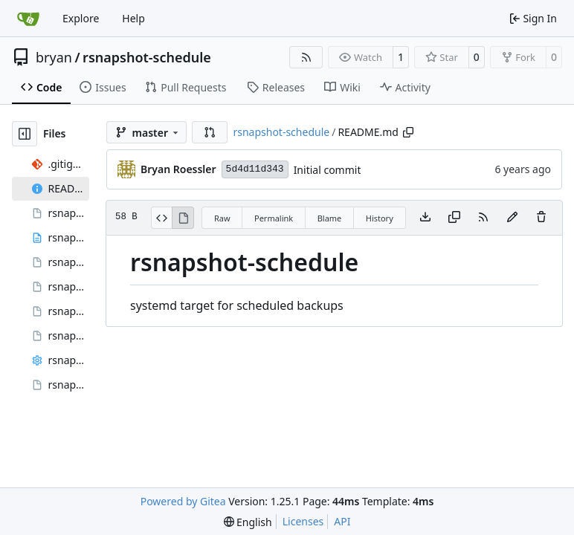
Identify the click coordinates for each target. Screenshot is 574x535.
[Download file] (425, 217)
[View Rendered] (183, 218)
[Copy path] (408, 132)
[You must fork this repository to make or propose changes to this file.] (512, 217)
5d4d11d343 (255, 169)
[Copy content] (454, 217)
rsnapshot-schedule (147, 57)
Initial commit (327, 170)
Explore (80, 18)
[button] (210, 132)
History (379, 218)
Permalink (273, 218)
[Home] (28, 18)
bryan (54, 57)
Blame (329, 218)
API (342, 521)
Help (133, 18)
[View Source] (161, 218)
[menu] (248, 522)
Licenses (303, 521)
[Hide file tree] (24, 133)
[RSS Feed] (306, 57)
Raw (222, 218)
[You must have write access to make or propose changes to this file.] (541, 217)
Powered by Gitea (183, 501)
